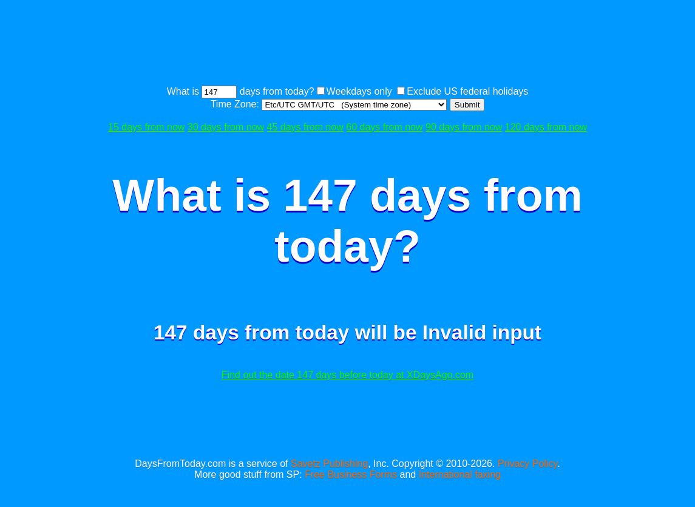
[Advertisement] (348, 44)
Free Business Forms (351, 474)
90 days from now (463, 127)
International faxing (460, 474)
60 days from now (384, 127)
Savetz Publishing (329, 463)
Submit (467, 104)
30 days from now (226, 127)
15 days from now (146, 127)
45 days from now (305, 127)
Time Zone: (236, 104)
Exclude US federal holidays (467, 91)
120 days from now (546, 127)
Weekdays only (359, 91)
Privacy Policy (527, 463)
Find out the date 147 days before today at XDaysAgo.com (347, 375)
